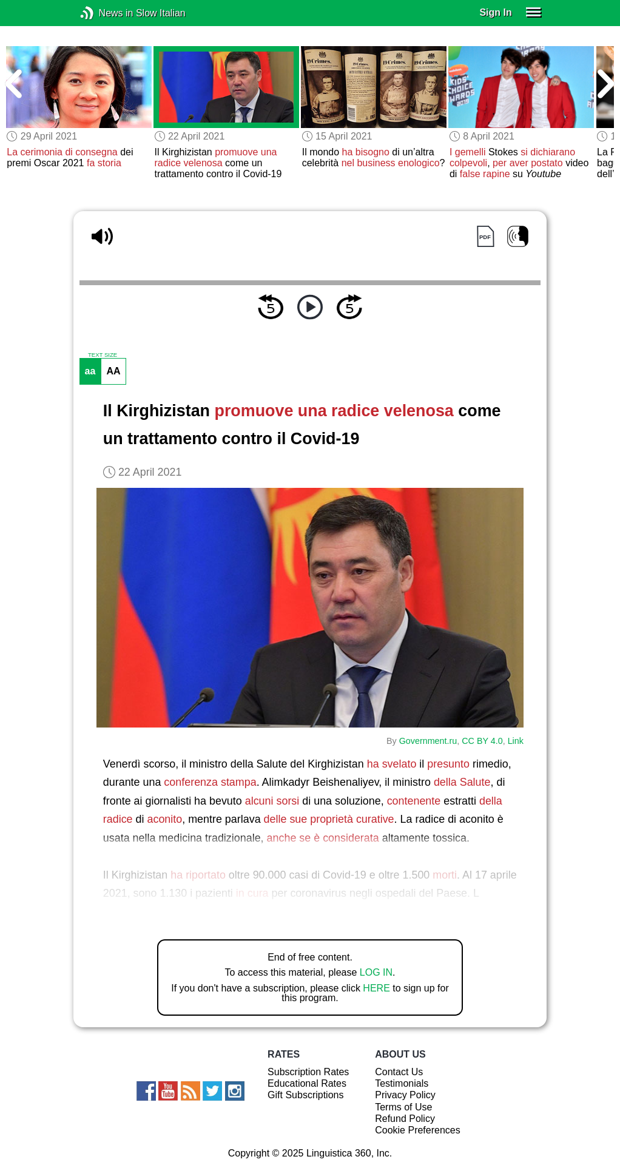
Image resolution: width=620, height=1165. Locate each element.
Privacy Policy (405, 1095)
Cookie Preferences (417, 1130)
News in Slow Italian (105, 13)
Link (516, 741)
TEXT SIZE (102, 355)
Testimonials (401, 1083)
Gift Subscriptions (305, 1095)
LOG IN (376, 972)
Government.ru (428, 741)
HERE (376, 988)
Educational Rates (307, 1083)
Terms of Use (403, 1107)
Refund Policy (405, 1118)
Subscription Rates (308, 1072)
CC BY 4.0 (482, 741)
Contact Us (399, 1072)
